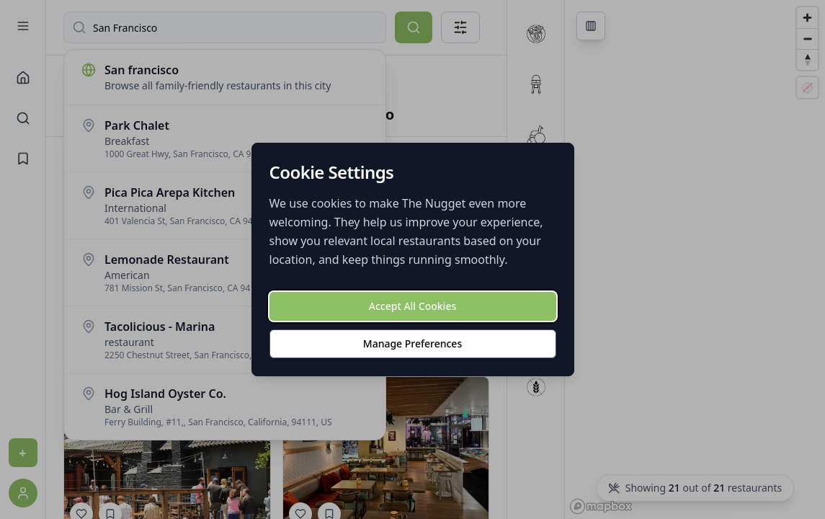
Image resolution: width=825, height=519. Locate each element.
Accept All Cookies (412, 306)
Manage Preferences (412, 343)
